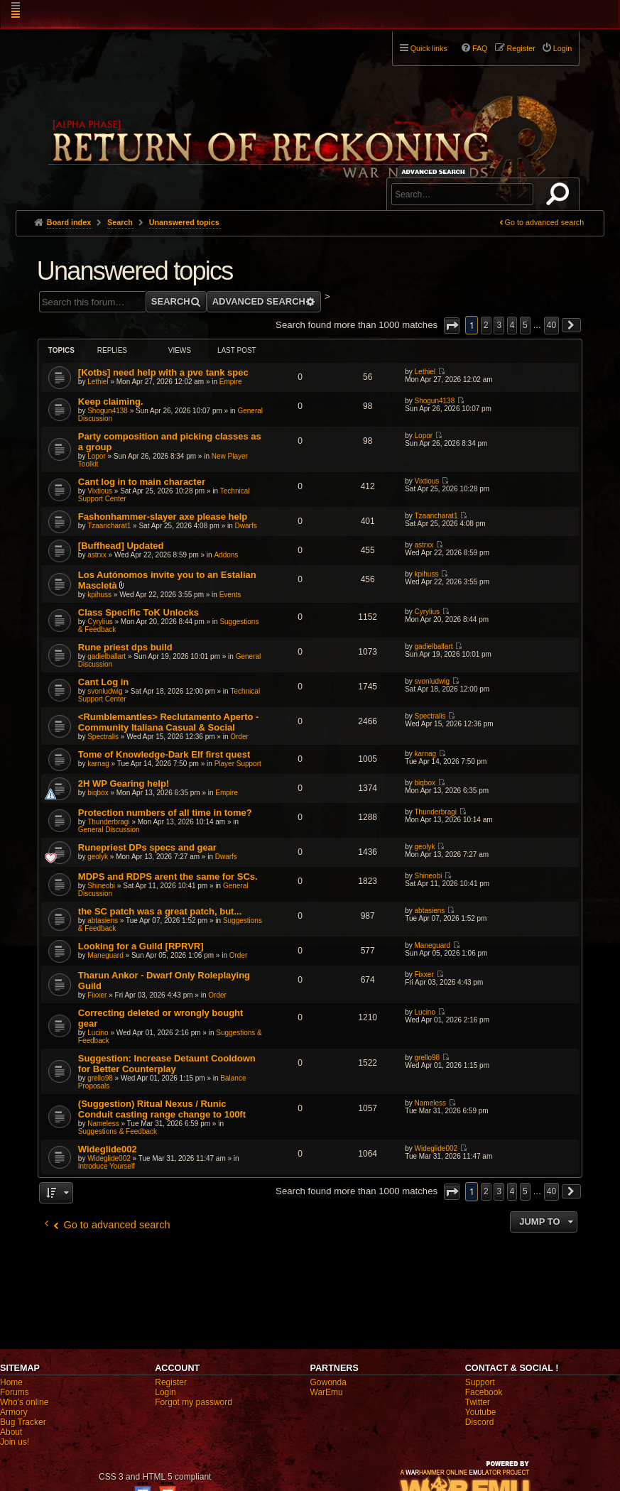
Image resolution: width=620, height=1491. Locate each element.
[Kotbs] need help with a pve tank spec (163, 372)
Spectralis (103, 737)
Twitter (477, 1402)
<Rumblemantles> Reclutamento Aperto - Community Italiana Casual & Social (168, 722)
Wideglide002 (107, 1149)
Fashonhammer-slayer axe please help (162, 516)
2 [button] (486, 325)
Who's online (24, 1402)
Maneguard (105, 955)
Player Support (237, 764)
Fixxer (97, 995)
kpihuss (99, 595)
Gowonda (328, 1382)
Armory (14, 1412)
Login (165, 1392)
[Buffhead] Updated (121, 545)
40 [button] (551, 325)
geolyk (97, 857)
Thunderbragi (108, 822)
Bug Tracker (23, 1422)
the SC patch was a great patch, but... (159, 911)
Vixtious (99, 491)
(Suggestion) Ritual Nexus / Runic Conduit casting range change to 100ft (162, 1109)
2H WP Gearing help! (123, 783)
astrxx (97, 555)
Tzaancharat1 (109, 526)
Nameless (103, 1123)
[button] (451, 325)
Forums (14, 1392)
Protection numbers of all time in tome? (165, 812)
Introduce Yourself (106, 1166)
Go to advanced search (544, 222)
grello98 (100, 1078)
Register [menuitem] (521, 48)
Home (11, 1382)
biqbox (97, 793)
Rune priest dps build (125, 647)
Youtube (480, 1412)
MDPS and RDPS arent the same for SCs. (168, 876)
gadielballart (106, 656)
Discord (479, 1422)
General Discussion (109, 830)
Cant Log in (103, 682)
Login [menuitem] (562, 48)
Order (239, 737)
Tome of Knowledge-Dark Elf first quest (164, 754)
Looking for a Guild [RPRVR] (141, 946)
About (11, 1432)
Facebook (484, 1392)
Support (480, 1382)
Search (560, 196)
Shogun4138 (107, 411)
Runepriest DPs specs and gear (147, 847)
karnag (98, 764)
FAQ (480, 48)
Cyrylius (100, 622)
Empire (230, 382)
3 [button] (498, 325)
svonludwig (104, 691)
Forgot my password (193, 1402)
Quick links (428, 48)
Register (171, 1382)
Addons (226, 555)
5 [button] (525, 325)
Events (230, 595)
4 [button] (512, 325)
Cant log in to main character (141, 481)
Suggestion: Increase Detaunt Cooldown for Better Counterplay (167, 1063)
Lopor (96, 456)
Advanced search (436, 171)
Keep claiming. (110, 401)
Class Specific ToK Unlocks (138, 612)
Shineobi (101, 886)
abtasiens (102, 920)
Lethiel (97, 382)
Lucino (97, 1033)
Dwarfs (246, 526)
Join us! (14, 1442)
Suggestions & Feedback (117, 1131)
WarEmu (326, 1392)
